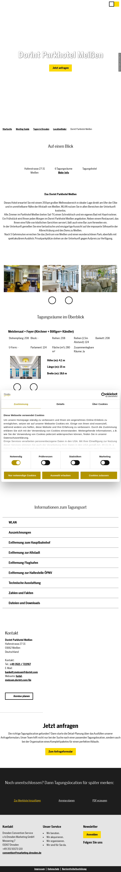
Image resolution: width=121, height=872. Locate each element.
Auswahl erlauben (60, 475)
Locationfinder (59, 129)
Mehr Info (63, 172)
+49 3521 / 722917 (20, 664)
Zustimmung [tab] (21, 404)
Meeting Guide (22, 129)
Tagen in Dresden (41, 129)
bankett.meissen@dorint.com (21, 672)
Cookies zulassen (99, 475)
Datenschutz (53, 869)
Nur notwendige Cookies (22, 475)
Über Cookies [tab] (100, 404)
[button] (116, 4)
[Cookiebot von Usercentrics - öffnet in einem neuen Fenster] (103, 394)
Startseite (7, 129)
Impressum (39, 869)
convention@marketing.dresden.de (22, 852)
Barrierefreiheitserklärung (74, 869)
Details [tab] (60, 404)
